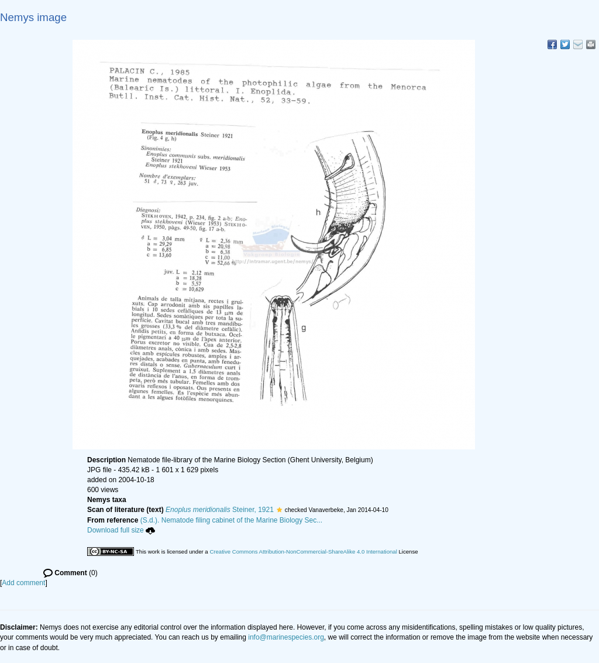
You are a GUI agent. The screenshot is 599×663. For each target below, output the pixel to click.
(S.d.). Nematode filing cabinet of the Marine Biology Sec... (231, 520)
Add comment (23, 583)
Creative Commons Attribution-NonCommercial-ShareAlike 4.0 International (303, 551)
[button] (279, 510)
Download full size (121, 530)
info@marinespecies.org (286, 637)
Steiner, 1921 (220, 510)
